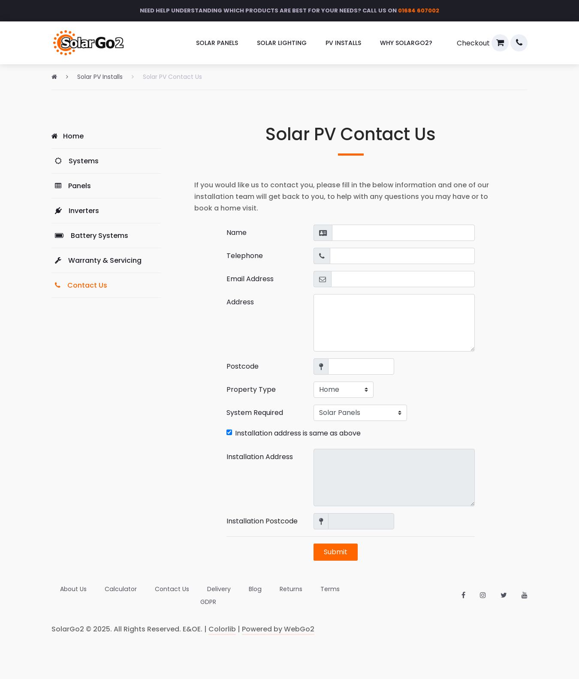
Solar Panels (217, 43)
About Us (64, 595)
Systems (75, 161)
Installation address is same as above (293, 433)
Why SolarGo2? (406, 43)
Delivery (209, 595)
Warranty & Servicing (96, 260)
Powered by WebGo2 (278, 629)
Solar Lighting (282, 43)
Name (236, 232)
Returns (280, 595)
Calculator (111, 595)
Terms (319, 595)
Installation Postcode (262, 521)
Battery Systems (89, 235)
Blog (245, 595)
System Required (254, 413)
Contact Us (79, 285)
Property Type (251, 389)
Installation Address (259, 457)
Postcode (242, 366)
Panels (71, 186)
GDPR (355, 595)
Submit (335, 552)
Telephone (244, 256)
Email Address (250, 279)
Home (67, 136)
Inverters (75, 211)
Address (240, 302)
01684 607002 (418, 10)
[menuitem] (217, 43)
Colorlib (222, 629)
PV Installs (343, 43)
